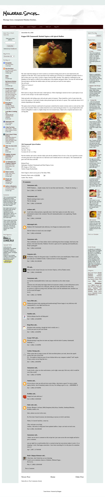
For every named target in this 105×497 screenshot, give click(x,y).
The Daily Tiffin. (45, 173)
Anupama (30, 254)
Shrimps (99, 289)
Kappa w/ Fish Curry (30, 167)
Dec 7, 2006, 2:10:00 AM (34, 218)
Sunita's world (9, 88)
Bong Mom (30, 325)
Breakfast (90, 274)
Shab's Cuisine (9, 172)
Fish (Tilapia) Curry (99, 115)
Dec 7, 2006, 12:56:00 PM (34, 319)
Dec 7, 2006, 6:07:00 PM (34, 388)
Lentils (89, 283)
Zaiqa (6, 75)
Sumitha (29, 313)
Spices (100, 291)
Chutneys (99, 275)
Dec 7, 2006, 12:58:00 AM (34, 203)
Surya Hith (30, 301)
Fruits (89, 281)
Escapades (8, 63)
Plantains (95, 288)
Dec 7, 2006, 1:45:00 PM (34, 332)
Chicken (90, 275)
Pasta (94, 286)
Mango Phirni (8, 157)
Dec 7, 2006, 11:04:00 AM (34, 272)
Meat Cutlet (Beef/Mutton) (99, 172)
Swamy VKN (31, 338)
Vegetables (91, 294)
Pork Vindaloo (8, 123)
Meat (93, 285)
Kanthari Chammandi (34, 165)
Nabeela (29, 380)
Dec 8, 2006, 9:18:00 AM (34, 399)
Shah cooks (30, 405)
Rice (95, 289)
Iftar (27, 177)
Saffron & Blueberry (10, 186)
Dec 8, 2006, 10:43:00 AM (34, 429)
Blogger (59, 491)
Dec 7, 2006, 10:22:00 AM (34, 261)
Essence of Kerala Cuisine (93, 266)
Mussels (97, 285)
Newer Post (25, 477)
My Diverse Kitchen (10, 81)
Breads (100, 272)
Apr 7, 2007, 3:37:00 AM (34, 449)
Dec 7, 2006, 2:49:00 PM (34, 362)
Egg (89, 279)
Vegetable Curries (97, 293)
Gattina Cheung (32, 351)
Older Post (80, 477)
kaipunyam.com (9, 121)
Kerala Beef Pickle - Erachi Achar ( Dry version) (10, 166)
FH (28, 267)
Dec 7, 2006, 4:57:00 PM (34, 374)
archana (29, 209)
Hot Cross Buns (9, 64)
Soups (95, 291)
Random (90, 289)
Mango (89, 285)
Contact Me (13, 27)
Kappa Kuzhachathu (31, 169)
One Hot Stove (9, 68)
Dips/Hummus (98, 277)
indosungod (30, 224)
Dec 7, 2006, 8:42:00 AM (34, 248)
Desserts (91, 277)
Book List (48, 27)
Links (40, 27)
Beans (89, 272)
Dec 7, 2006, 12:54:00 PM (34, 308)
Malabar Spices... (21, 13)
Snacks (31, 177)
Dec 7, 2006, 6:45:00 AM (34, 233)
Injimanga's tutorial (61, 92)
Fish (100, 279)
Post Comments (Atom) (35, 481)
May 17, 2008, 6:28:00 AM (34, 464)
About (6, 77)
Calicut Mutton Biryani (99, 133)
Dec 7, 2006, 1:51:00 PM (34, 345)
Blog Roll (56, 27)
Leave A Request (31, 27)
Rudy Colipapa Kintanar (34, 455)
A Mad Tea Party (9, 127)
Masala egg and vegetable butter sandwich (9, 116)
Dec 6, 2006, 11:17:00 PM (34, 190)
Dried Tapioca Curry (48, 165)
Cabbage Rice (8, 182)
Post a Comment (29, 468)
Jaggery (100, 281)
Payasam (99, 286)
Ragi (100, 288)
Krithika (29, 393)
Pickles (89, 288)
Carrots (100, 274)
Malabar (98, 283)
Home (5, 27)
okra (96, 294)
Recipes (22, 27)
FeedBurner (13, 48)
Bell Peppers (94, 272)
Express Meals (94, 279)
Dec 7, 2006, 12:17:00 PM (34, 295)
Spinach (90, 293)
